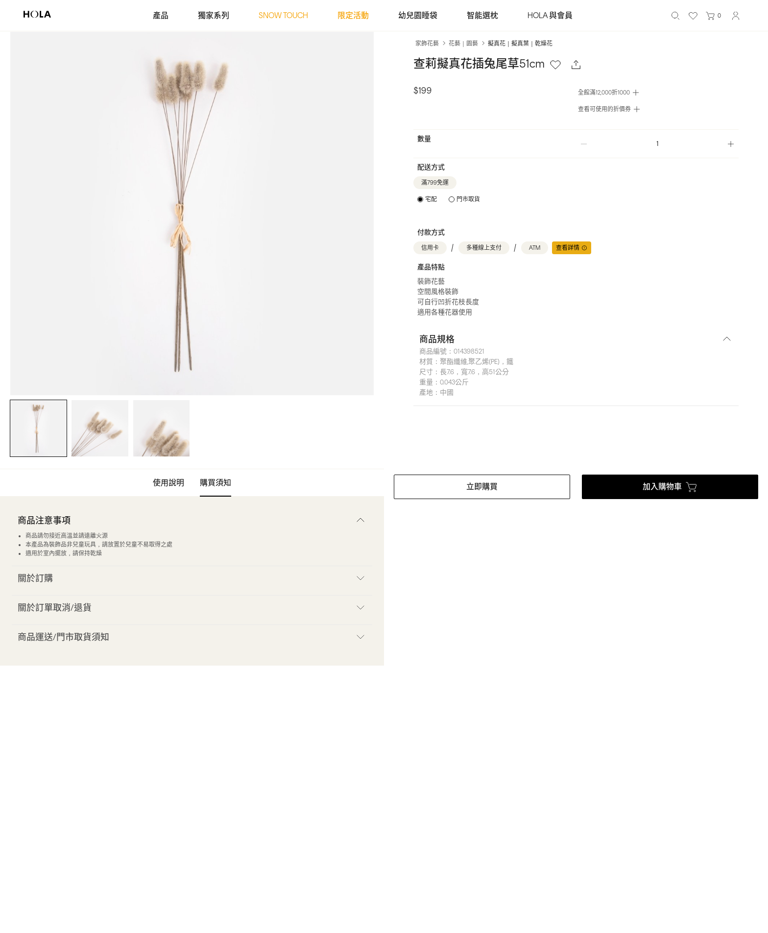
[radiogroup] (448, 199)
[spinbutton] (657, 144)
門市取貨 (468, 199)
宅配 (431, 199)
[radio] (427, 199)
